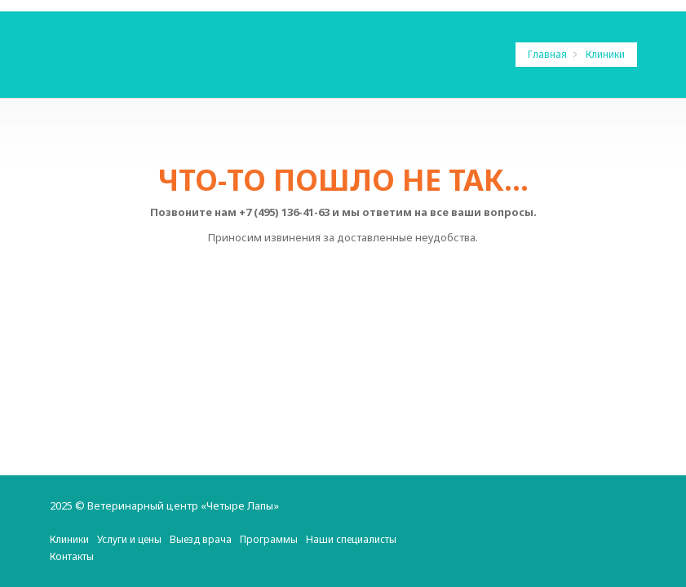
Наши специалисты (351, 539)
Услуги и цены (129, 539)
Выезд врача (201, 539)
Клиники (605, 54)
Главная (548, 54)
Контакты (72, 556)
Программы (269, 539)
